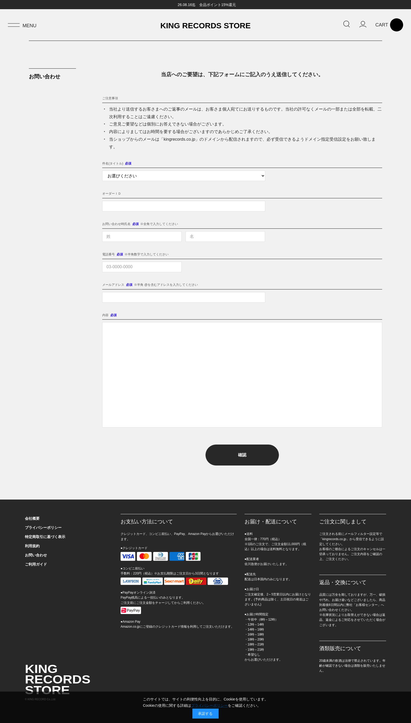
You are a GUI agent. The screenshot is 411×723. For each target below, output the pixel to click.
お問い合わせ (36, 555)
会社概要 (32, 518)
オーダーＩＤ (111, 193)
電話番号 (108, 254)
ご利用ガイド (36, 564)
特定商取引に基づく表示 (45, 537)
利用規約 (32, 546)
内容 (105, 315)
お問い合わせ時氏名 (116, 224)
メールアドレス (113, 285)
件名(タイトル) (112, 163)
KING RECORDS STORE (205, 26)
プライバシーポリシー (43, 527)
